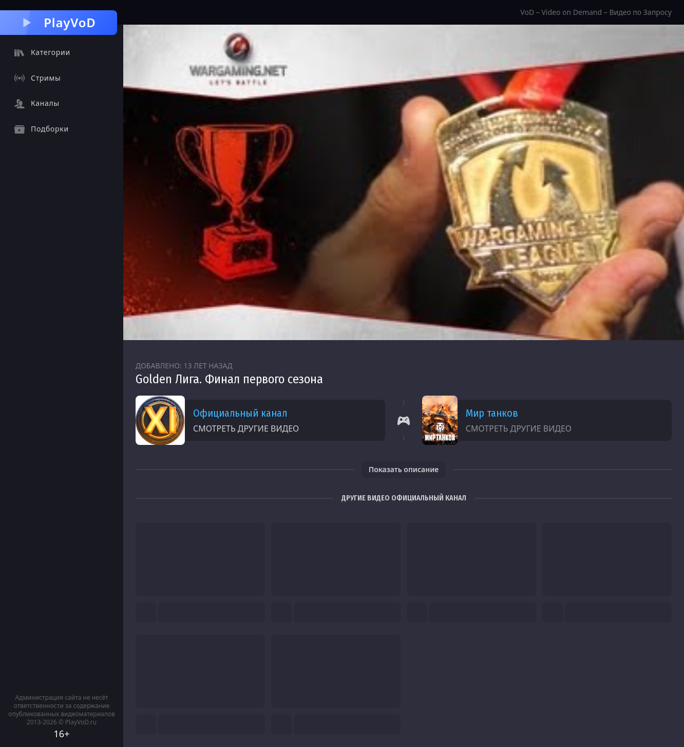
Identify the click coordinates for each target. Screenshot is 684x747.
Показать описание (404, 469)
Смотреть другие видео (246, 428)
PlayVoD (58, 22)
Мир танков (492, 413)
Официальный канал (240, 413)
